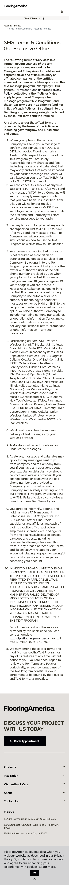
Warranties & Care (34, 784)
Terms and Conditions (30, 90)
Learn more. (47, 866)
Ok (34, 872)
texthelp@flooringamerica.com (30, 638)
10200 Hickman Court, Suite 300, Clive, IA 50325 (30, 819)
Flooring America (12, 25)
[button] (32, 18)
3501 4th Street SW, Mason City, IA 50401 (25, 833)
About (34, 793)
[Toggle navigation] (62, 11)
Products (34, 767)
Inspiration (34, 775)
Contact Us (34, 801)
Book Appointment (24, 741)
